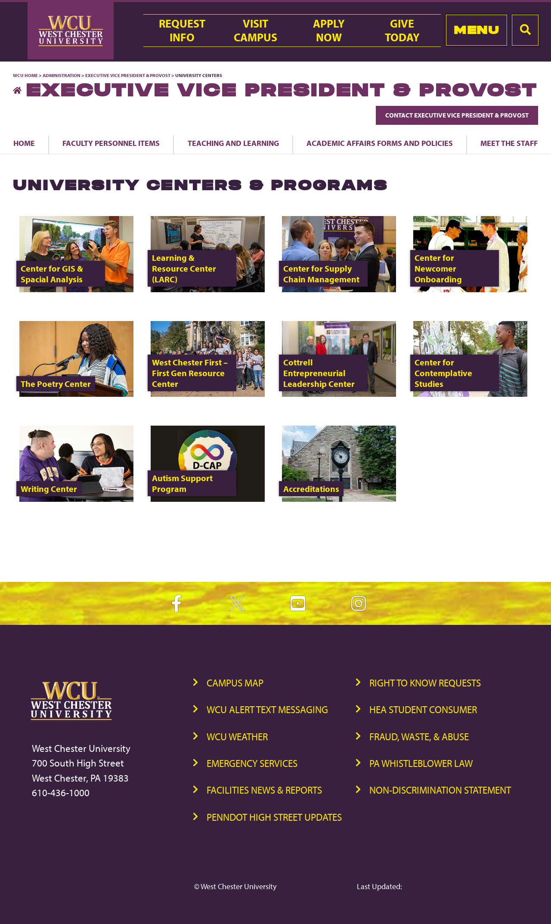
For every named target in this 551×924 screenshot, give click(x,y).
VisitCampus (255, 30)
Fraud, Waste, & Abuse (419, 736)
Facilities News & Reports (264, 790)
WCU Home (25, 75)
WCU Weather (237, 736)
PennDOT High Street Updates (274, 817)
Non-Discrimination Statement (440, 790)
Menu (476, 29)
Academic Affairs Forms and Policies (379, 143)
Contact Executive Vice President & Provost (457, 115)
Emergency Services (252, 763)
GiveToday (402, 30)
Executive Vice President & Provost (127, 75)
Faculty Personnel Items (111, 143)
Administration (61, 75)
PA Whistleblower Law (421, 763)
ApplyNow (329, 30)
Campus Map (235, 683)
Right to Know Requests (425, 683)
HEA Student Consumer (423, 709)
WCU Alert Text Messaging (267, 709)
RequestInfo (182, 30)
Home (24, 143)
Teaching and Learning (233, 143)
